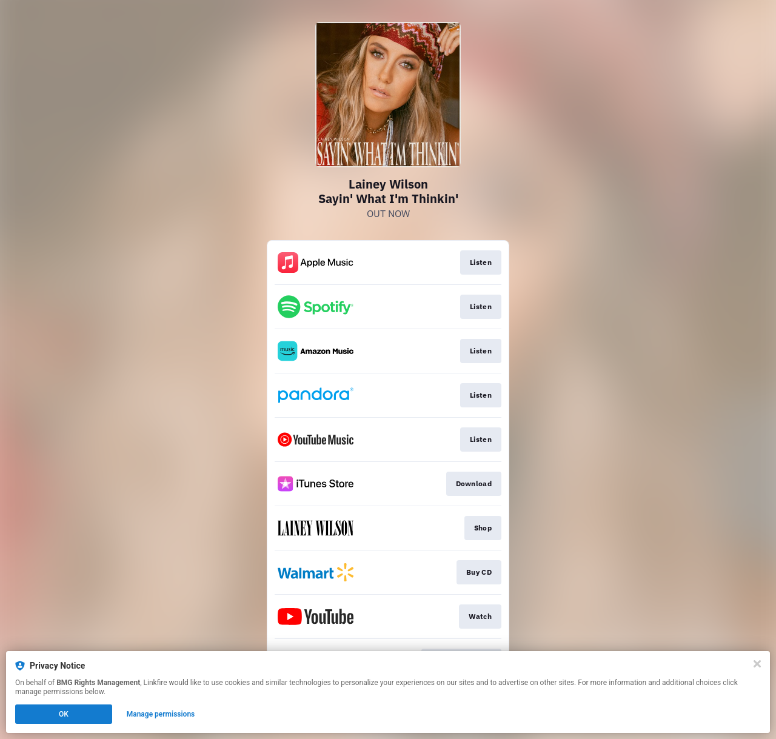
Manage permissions (161, 714)
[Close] (757, 664)
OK (64, 714)
